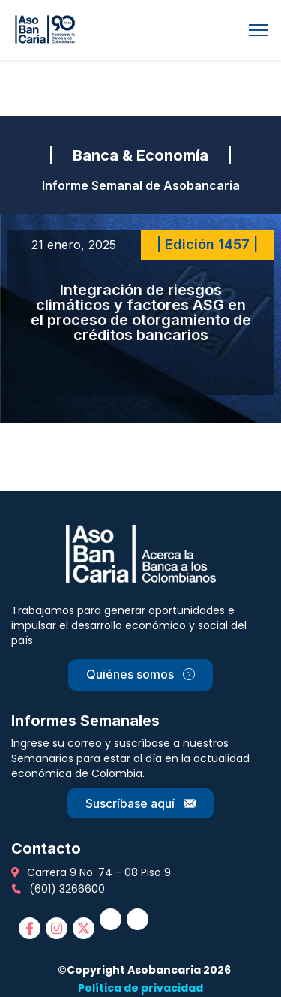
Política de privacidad (140, 987)
